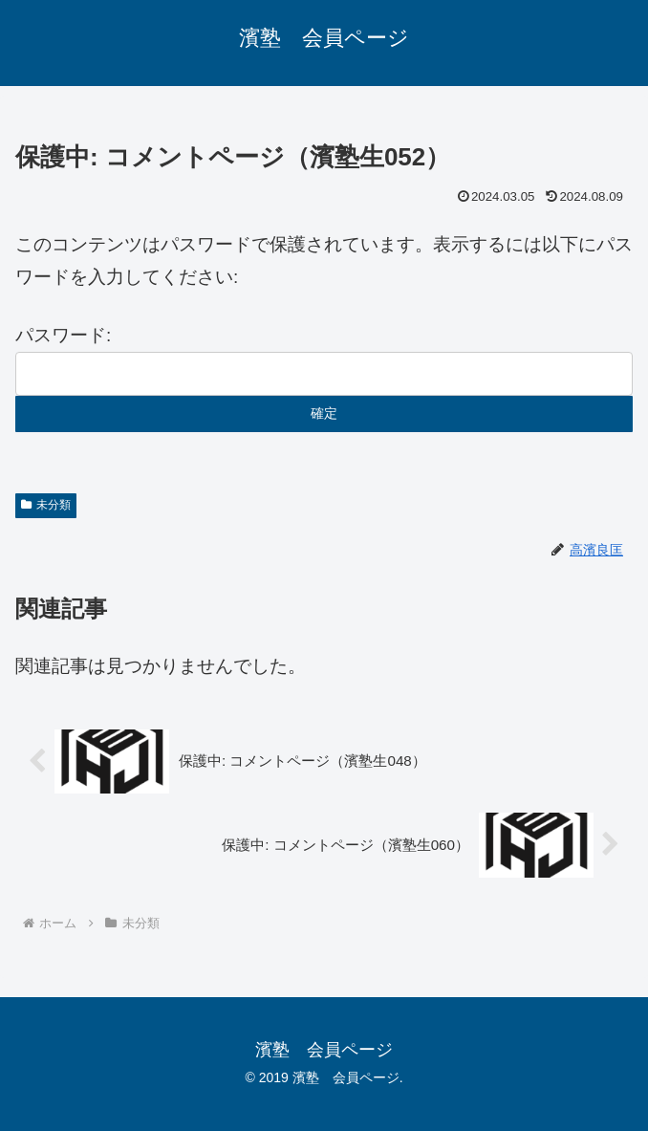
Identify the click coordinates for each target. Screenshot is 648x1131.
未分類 (46, 504)
